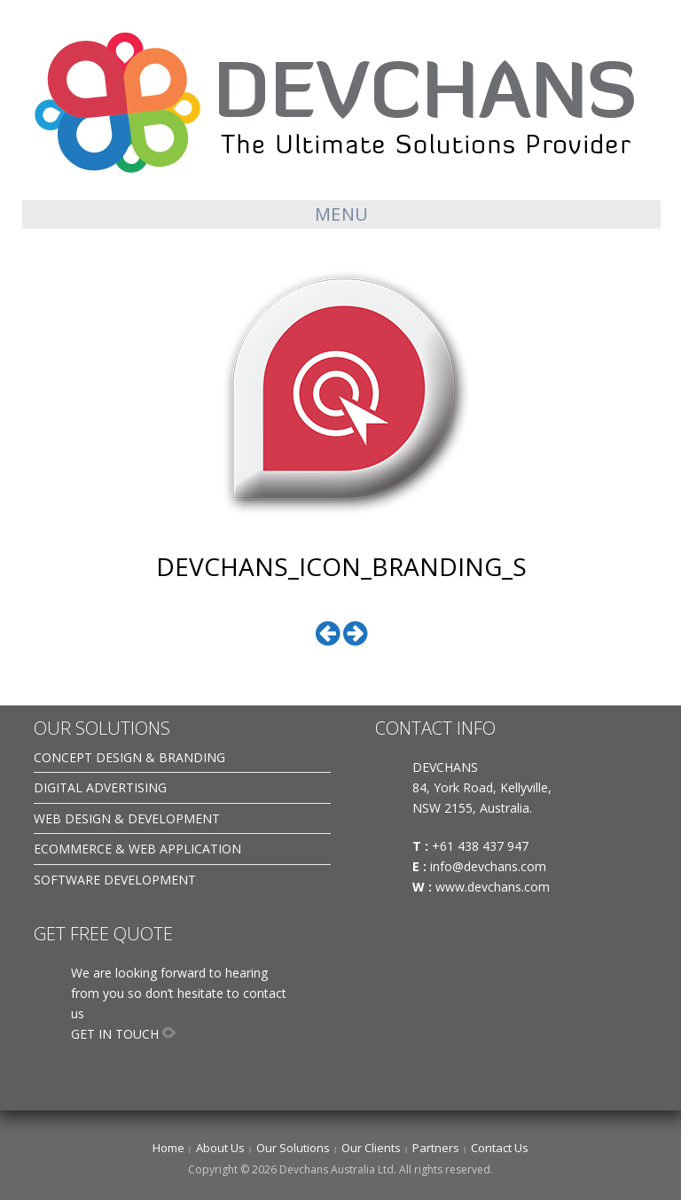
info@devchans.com (490, 866)
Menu (342, 214)
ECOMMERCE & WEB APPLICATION (137, 848)
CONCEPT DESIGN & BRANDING (129, 757)
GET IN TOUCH (115, 1033)
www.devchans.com (494, 886)
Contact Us (499, 1148)
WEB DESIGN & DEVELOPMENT (127, 818)
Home (168, 1148)
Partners (435, 1148)
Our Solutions (293, 1148)
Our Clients (371, 1148)
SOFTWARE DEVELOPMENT (115, 879)
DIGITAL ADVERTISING (100, 787)
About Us (220, 1148)
